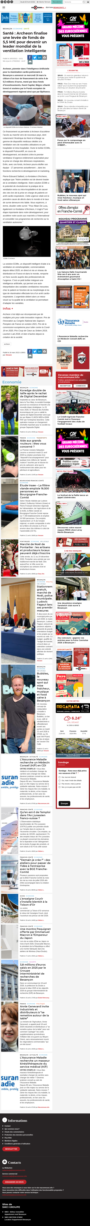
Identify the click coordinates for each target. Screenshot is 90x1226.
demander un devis (14, 1182)
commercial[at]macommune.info (14, 1176)
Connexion (81, 386)
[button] (84, 2)
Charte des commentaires (14, 1132)
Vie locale (44, 541)
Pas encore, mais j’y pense (71, 784)
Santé (26, 29)
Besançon (7, 29)
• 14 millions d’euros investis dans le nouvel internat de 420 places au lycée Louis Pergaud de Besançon (72, 94)
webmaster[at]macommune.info (14, 1195)
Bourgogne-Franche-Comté (32, 481)
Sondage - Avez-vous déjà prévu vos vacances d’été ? (73, 772)
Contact (7, 1126)
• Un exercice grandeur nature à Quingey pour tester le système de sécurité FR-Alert (72, 77)
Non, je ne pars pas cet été (71, 787)
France (23, 438)
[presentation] (57, 564)
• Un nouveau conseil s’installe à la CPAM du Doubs (72, 101)
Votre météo (73, 701)
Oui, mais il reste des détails (72, 780)
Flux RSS (8, 1138)
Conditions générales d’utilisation (17, 1144)
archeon (7, 344)
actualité (34, 757)
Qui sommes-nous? (12, 1129)
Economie (17, 29)
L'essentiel (73, 71)
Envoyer (64, 803)
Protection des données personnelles (19, 1135)
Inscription (65, 386)
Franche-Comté (26, 809)
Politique (50, 582)
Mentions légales (11, 1141)
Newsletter (11, 1149)
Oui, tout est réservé (69, 777)
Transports (41, 438)
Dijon (22, 896)
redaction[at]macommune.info (13, 1170)
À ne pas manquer (73, 551)
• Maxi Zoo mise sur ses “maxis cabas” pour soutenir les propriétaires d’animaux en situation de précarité (72, 86)
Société (32, 962)
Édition (49, 7)
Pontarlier (25, 541)
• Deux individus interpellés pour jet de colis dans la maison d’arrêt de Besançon (72, 108)
